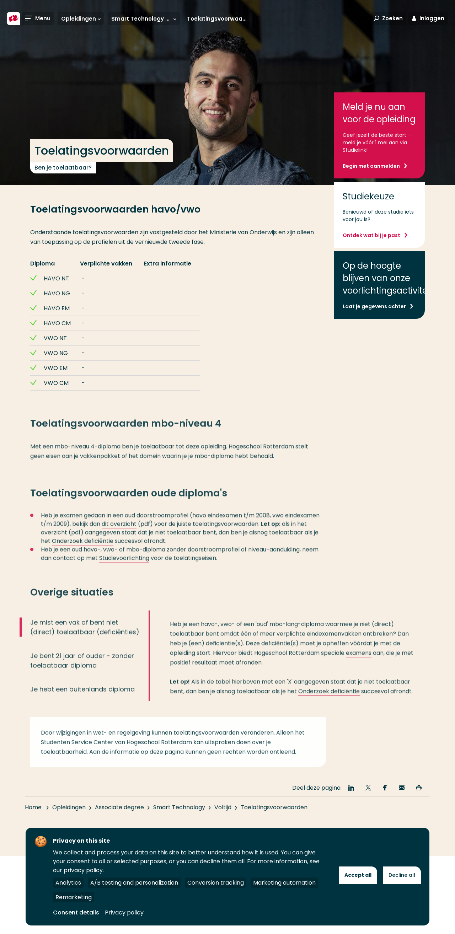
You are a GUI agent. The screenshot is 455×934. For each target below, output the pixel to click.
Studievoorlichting (124, 567)
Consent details (76, 912)
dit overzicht (119, 532)
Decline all (402, 875)
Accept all (357, 875)
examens (358, 661)
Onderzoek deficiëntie (82, 550)
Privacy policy (124, 912)
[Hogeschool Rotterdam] (13, 18)
